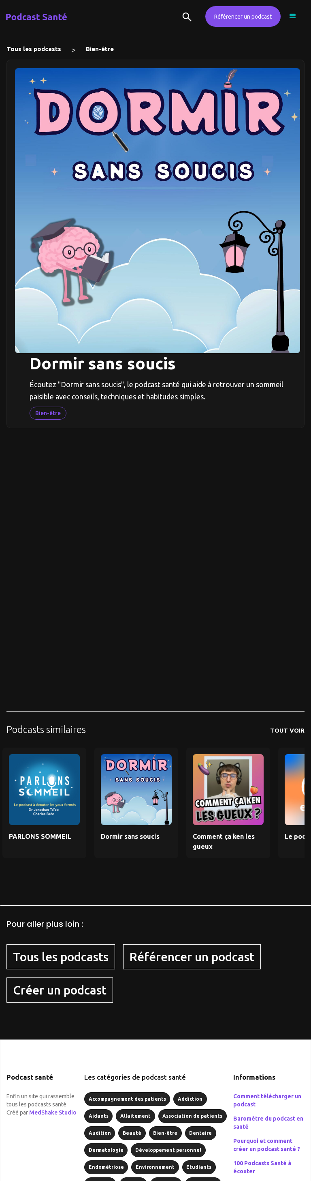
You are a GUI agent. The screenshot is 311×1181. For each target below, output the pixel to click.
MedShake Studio (53, 1112)
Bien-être (100, 48)
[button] (293, 16)
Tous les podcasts (33, 48)
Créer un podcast (60, 990)
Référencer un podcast (243, 16)
